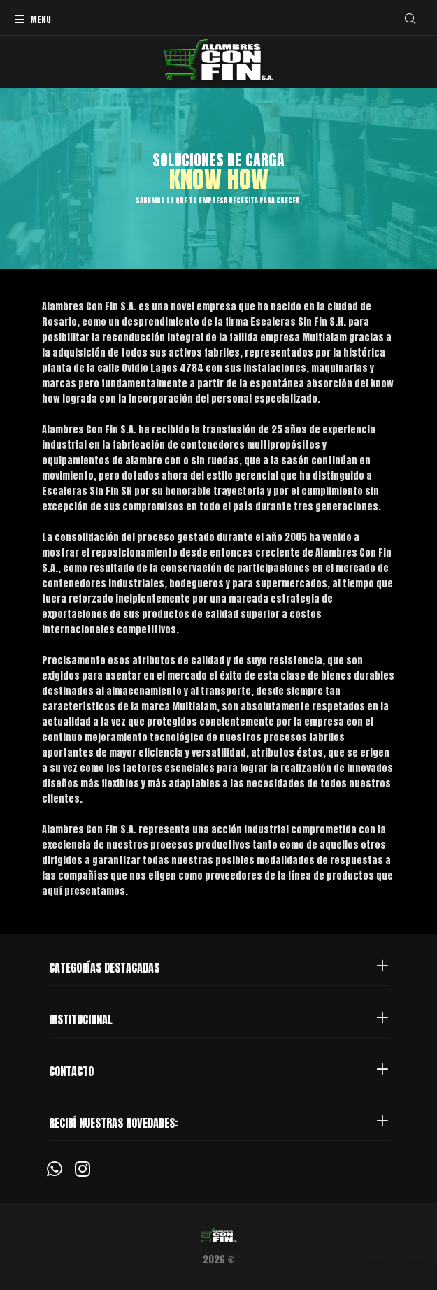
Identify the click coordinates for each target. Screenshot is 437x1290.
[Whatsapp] (54, 1168)
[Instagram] (82, 1168)
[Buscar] (410, 19)
